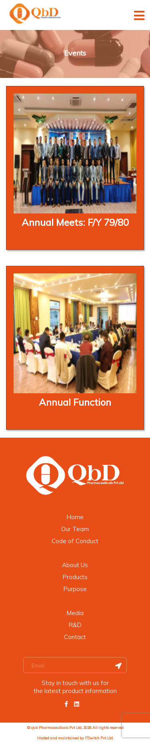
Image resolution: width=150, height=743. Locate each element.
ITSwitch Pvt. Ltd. (99, 738)
